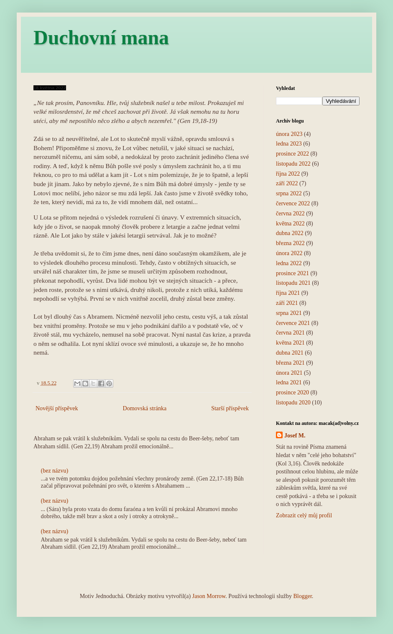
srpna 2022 (289, 193)
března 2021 (290, 363)
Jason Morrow (209, 596)
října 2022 (288, 174)
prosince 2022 (292, 154)
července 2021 (293, 323)
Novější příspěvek (57, 408)
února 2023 (289, 134)
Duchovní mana (101, 37)
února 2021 (289, 373)
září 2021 (287, 303)
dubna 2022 (290, 233)
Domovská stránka (145, 408)
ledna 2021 (289, 382)
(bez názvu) (55, 471)
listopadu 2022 (293, 164)
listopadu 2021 (293, 283)
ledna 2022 (289, 263)
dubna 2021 (290, 353)
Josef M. (295, 435)
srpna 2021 (289, 313)
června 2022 (290, 213)
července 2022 (293, 203)
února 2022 (289, 253)
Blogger (302, 596)
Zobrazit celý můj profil (304, 515)
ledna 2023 (289, 144)
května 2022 (290, 223)
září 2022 (287, 183)
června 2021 (290, 333)
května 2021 (290, 343)
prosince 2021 (292, 273)
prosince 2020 (292, 392)
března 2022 (290, 243)
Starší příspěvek (230, 408)
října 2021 (288, 293)
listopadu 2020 (293, 402)
